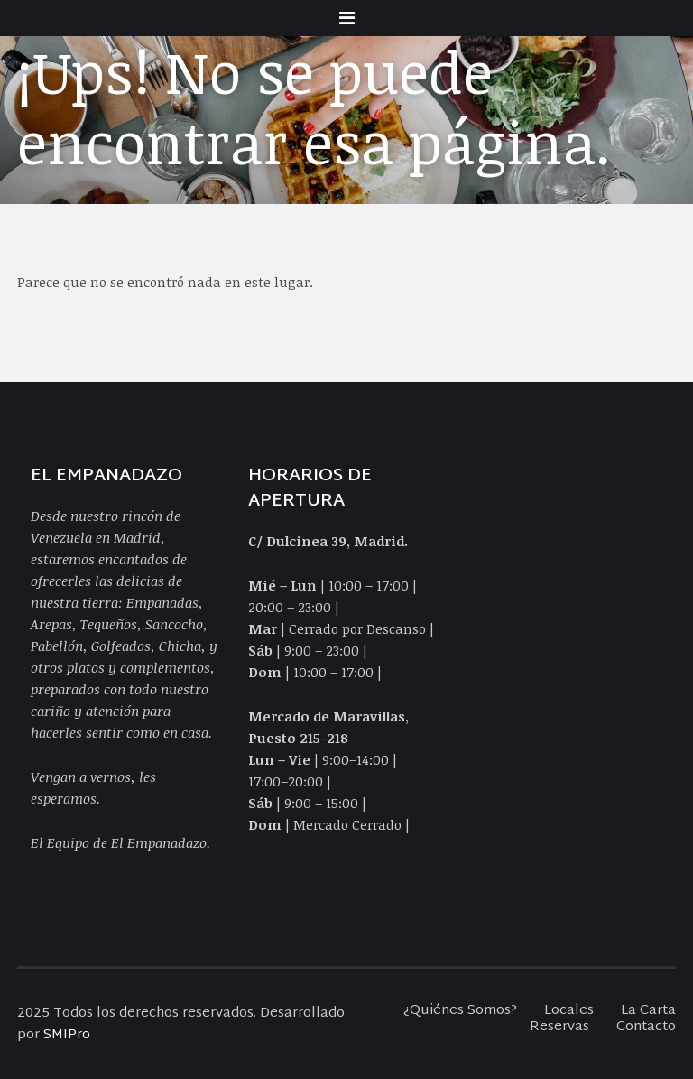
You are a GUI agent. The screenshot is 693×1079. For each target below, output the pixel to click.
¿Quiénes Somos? (460, 1011)
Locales (569, 1011)
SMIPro (66, 1035)
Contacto (646, 1027)
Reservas (559, 1027)
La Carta (648, 1011)
